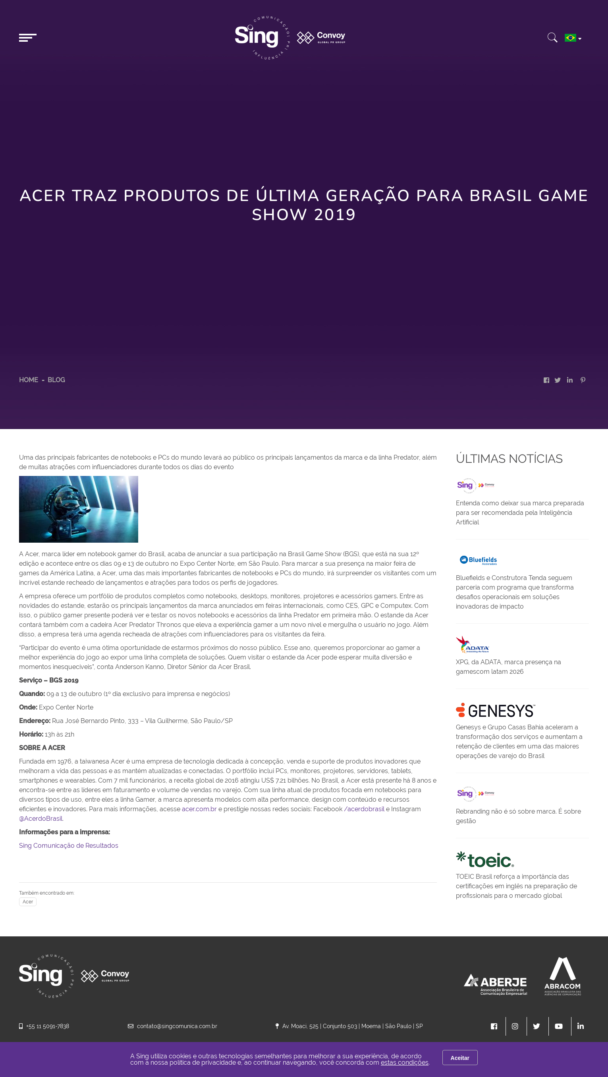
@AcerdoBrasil (40, 818)
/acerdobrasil (364, 809)
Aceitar (460, 1058)
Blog (56, 380)
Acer (28, 902)
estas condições (404, 1062)
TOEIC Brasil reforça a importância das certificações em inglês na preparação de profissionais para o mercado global (516, 886)
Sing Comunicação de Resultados (68, 845)
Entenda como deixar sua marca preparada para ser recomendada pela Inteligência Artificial (520, 512)
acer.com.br (199, 809)
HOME (28, 380)
